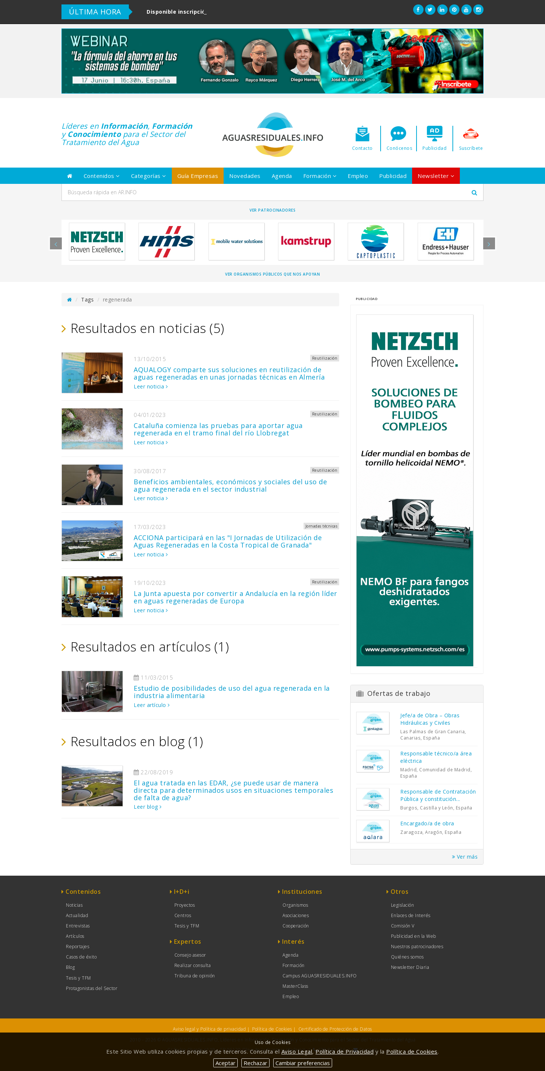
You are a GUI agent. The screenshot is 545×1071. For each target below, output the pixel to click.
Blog (70, 967)
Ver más (465, 856)
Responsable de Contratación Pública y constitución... (438, 795)
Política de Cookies (272, 1029)
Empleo (358, 175)
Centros (182, 915)
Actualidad (77, 915)
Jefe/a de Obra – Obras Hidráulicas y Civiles (429, 719)
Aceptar (225, 1063)
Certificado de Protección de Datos (335, 1029)
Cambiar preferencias (302, 1063)
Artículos (75, 936)
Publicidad (393, 175)
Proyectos (184, 905)
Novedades (245, 175)
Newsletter (436, 175)
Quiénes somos (407, 957)
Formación (320, 175)
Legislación (402, 905)
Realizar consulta (192, 965)
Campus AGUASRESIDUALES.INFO (319, 976)
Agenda (282, 175)
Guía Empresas (197, 175)
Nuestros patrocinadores (417, 946)
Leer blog (148, 806)
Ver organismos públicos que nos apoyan (272, 274)
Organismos (295, 905)
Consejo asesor (190, 955)
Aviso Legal (296, 1051)
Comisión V (403, 926)
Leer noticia (151, 386)
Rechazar (255, 1063)
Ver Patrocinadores (272, 210)
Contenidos (102, 175)
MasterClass (295, 986)
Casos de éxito (81, 957)
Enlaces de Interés (411, 915)
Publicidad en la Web (413, 936)
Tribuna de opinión (194, 976)
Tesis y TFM (78, 978)
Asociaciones (295, 915)
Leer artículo (152, 704)
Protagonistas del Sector (91, 988)
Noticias (74, 905)
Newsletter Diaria (410, 967)
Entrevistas (78, 926)
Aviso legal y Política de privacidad (209, 1029)
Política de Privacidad (344, 1051)
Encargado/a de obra (427, 823)
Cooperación (295, 926)
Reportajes (77, 946)
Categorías (148, 175)
